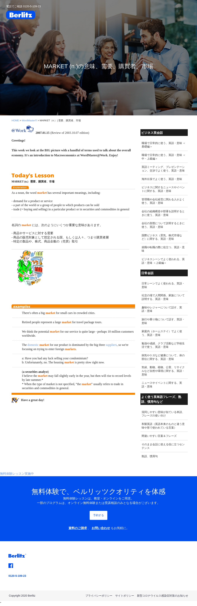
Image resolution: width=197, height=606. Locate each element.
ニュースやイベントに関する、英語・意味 (162, 384)
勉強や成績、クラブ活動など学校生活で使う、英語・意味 (163, 345)
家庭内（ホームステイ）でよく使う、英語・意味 (162, 333)
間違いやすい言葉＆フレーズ (159, 435)
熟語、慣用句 (150, 456)
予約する (98, 515)
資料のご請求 (77, 528)
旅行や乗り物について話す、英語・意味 (163, 321)
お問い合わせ (101, 528)
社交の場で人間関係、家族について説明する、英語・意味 (163, 297)
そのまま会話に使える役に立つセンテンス (163, 446)
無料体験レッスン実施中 (17, 473)
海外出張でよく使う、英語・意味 (162, 179)
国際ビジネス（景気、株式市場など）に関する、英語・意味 (162, 237)
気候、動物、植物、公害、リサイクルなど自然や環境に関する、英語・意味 (163, 371)
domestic (33, 344)
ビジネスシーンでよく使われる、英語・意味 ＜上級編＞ (163, 261)
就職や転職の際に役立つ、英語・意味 (163, 249)
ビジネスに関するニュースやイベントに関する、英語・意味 (163, 189)
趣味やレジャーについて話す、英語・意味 (162, 309)
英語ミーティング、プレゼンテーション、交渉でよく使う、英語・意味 (163, 168)
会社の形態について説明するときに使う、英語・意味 (163, 225)
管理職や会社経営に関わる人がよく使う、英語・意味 (163, 201)
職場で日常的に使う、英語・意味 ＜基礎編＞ (163, 145)
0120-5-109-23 (17, 575)
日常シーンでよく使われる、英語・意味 (163, 285)
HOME (15, 120)
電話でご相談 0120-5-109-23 (23, 6)
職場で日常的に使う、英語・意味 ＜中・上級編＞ (163, 156)
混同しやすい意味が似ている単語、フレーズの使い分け (163, 413)
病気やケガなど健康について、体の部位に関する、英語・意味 (163, 357)
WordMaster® (29, 120)
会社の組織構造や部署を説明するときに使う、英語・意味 (163, 213)
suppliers (111, 344)
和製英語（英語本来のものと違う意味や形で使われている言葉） (163, 425)
